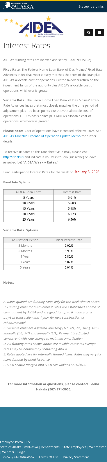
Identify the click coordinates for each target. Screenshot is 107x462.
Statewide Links (91, 6)
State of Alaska (24, 7)
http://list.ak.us (13, 157)
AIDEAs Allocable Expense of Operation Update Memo (42, 136)
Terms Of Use (49, 457)
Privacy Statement (76, 457)
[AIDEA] (34, 26)
